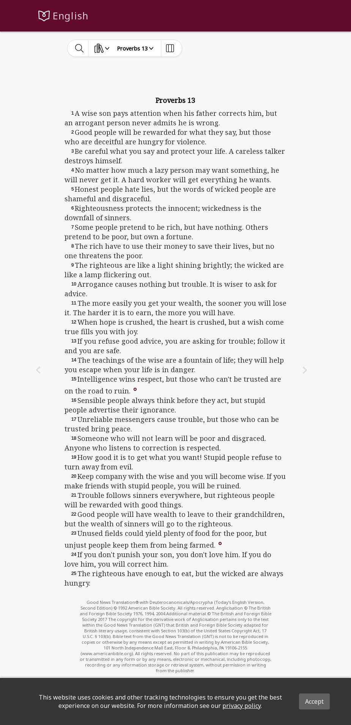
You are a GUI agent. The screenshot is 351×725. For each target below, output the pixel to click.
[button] (135, 388)
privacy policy (241, 705)
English (71, 15)
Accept (314, 701)
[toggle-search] (79, 48)
